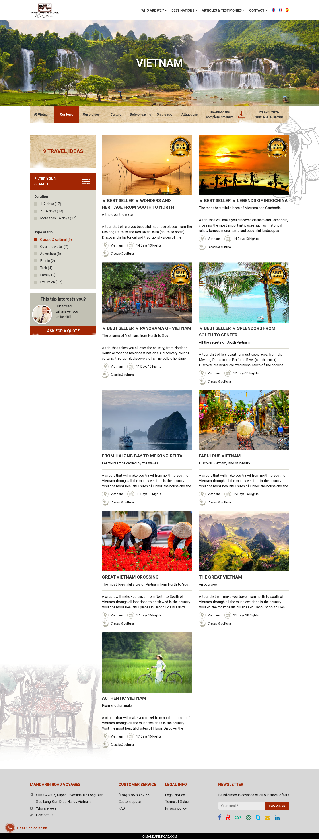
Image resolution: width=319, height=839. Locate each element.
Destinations (149, 10)
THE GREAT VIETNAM (220, 577)
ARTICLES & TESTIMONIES (188, 10)
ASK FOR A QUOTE (63, 330)
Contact (223, 10)
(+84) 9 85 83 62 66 (32, 828)
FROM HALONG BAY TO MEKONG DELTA (142, 455)
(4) (46, 268)
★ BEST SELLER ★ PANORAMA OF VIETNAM (146, 328)
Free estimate (258, 10)
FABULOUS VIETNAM (220, 455)
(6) (50, 254)
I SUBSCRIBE (277, 805)
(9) (56, 239)
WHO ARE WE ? (119, 10)
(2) (47, 261)
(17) (50, 204)
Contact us (41, 815)
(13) (51, 211)
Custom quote (130, 802)
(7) (54, 247)
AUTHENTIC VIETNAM (124, 698)
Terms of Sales (177, 802)
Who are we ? (43, 808)
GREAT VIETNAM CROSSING (130, 577)
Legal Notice (175, 795)
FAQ (122, 808)
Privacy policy (176, 808)
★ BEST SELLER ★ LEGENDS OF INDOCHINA (243, 200)
